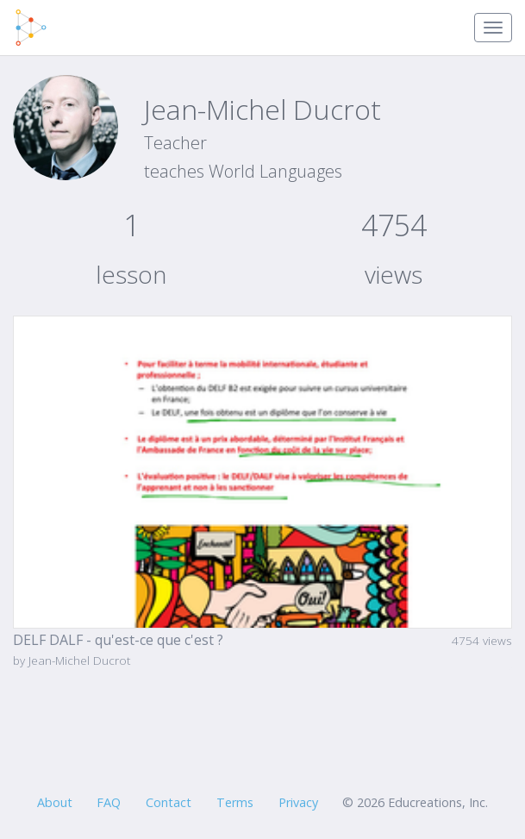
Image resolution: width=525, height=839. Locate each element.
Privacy (298, 802)
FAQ (109, 802)
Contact (168, 802)
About (54, 802)
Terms (234, 802)
